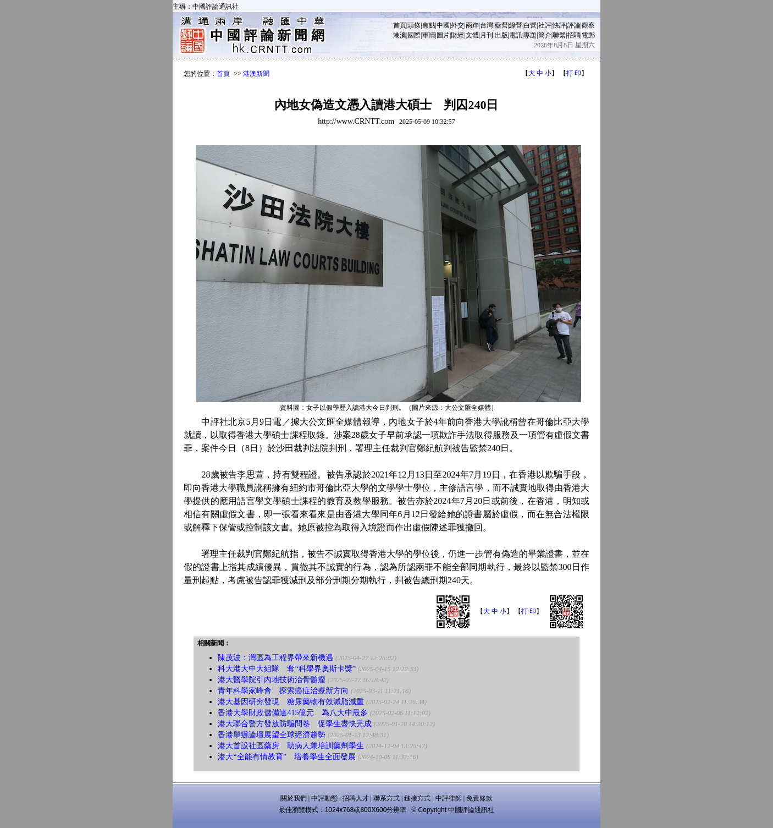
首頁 (399, 25)
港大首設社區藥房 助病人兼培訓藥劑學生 (291, 746)
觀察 (588, 25)
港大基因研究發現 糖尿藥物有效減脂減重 (291, 702)
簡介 (544, 35)
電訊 (515, 35)
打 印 (573, 73)
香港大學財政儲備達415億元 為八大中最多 (293, 713)
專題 (530, 35)
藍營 (501, 25)
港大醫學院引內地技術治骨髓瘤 (271, 680)
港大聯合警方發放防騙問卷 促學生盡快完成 (295, 724)
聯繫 (559, 35)
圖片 (443, 35)
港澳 (399, 35)
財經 (457, 35)
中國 (443, 25)
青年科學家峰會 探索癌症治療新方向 (283, 691)
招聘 (574, 35)
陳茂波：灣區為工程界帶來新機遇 (275, 658)
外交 (457, 25)
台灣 (486, 25)
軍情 (428, 35)
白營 (530, 25)
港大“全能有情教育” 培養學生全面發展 (286, 757)
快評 (559, 25)
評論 (574, 25)
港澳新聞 (256, 74)
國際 (414, 35)
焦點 (428, 25)
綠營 (515, 25)
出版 (501, 35)
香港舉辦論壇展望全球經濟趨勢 (271, 735)
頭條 (414, 25)
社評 (544, 25)
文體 (472, 35)
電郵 (588, 35)
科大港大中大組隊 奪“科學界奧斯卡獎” (286, 669)
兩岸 (472, 25)
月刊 (486, 35)
